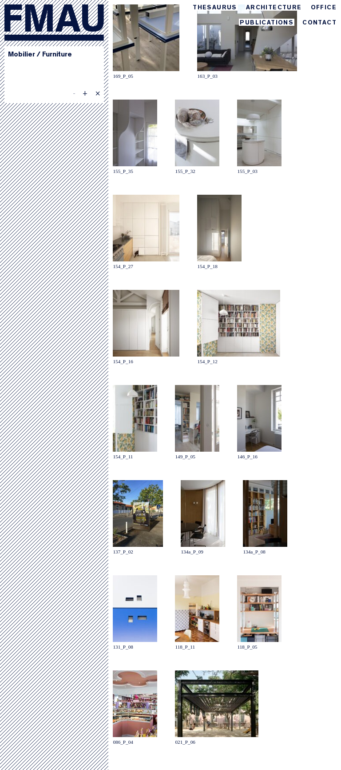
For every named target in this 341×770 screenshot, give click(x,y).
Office (324, 8)
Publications (266, 23)
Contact (319, 23)
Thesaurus (215, 8)
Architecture (274, 8)
